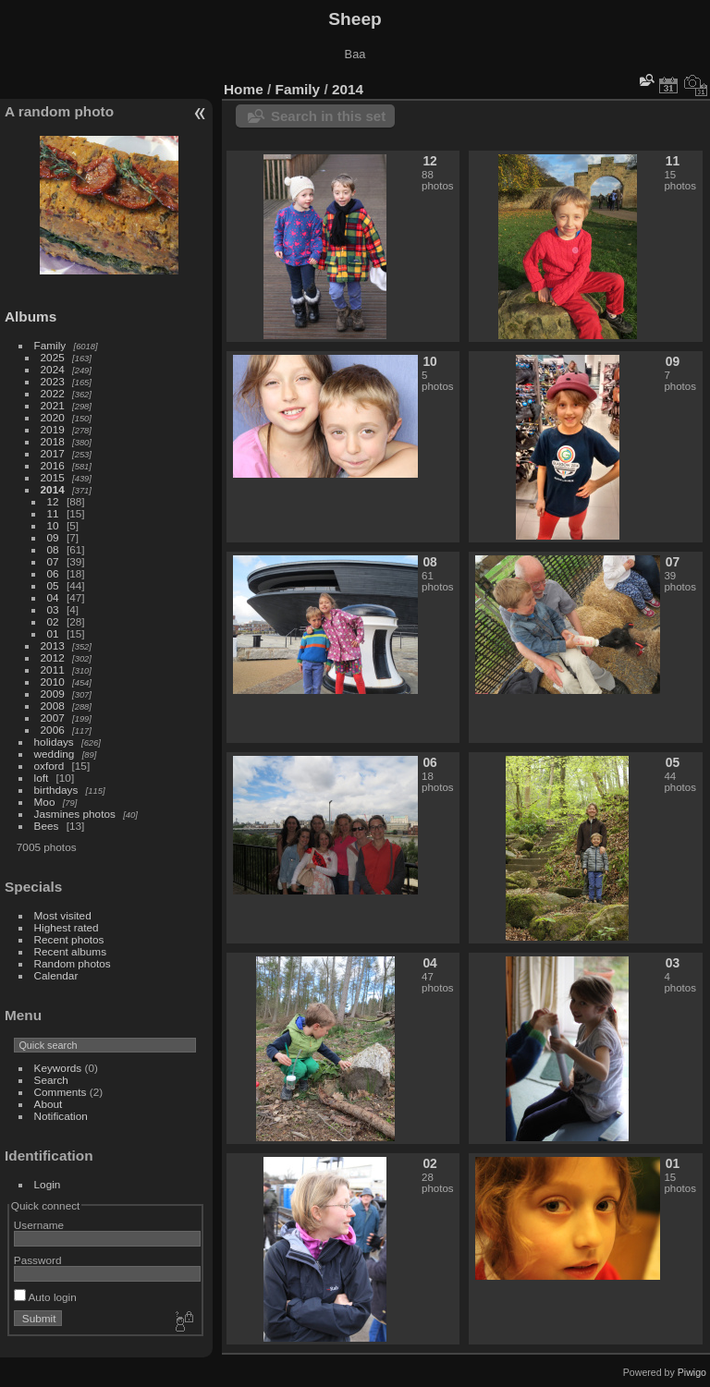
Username (39, 1225)
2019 (53, 429)
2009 (53, 693)
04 (53, 597)
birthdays (56, 790)
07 (53, 561)
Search (51, 1080)
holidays (54, 742)
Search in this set (328, 116)
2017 (53, 453)
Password (38, 1260)
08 (53, 549)
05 (53, 585)
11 (53, 513)
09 (53, 537)
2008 (53, 706)
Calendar (56, 975)
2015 (53, 477)
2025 (53, 357)
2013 (53, 645)
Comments (60, 1092)
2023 (53, 381)
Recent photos (69, 939)
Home (243, 89)
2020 (53, 417)
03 (53, 609)
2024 (53, 369)
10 (53, 525)
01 (53, 633)
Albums (30, 316)
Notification (61, 1116)
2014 (53, 489)
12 (53, 501)
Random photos (72, 963)
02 (53, 621)
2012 (53, 657)
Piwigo (692, 1372)
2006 (53, 730)
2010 (53, 681)
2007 (53, 718)
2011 (53, 669)
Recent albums (70, 951)
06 (53, 573)
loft (41, 778)
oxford (49, 766)
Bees (46, 826)
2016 (53, 465)
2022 (53, 393)
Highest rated (66, 927)
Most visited (63, 915)
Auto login (45, 1297)
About (48, 1104)
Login (47, 1184)
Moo (44, 802)
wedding (54, 754)
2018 (53, 441)
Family (50, 345)
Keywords (58, 1068)
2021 (53, 405)
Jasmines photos (75, 814)
